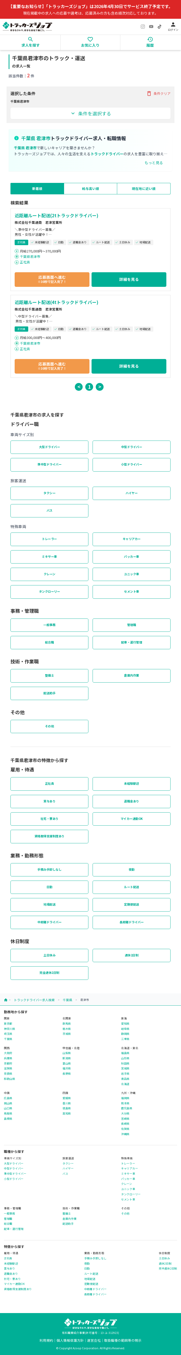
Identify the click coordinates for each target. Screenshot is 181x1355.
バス (50, 510)
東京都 (8, 1023)
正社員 (25, 261)
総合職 (49, 642)
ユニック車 (131, 574)
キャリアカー (132, 539)
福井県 (67, 1068)
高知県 (67, 1113)
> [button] (99, 386)
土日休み (49, 955)
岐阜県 (125, 1029)
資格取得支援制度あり (50, 836)
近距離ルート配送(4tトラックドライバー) (56, 302)
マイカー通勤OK (132, 818)
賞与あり (49, 801)
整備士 (49, 675)
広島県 (8, 1098)
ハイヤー (132, 493)
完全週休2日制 (49, 972)
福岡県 (125, 1098)
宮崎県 (125, 1119)
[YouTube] (151, 26)
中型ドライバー (131, 447)
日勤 (50, 887)
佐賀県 (125, 1129)
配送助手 (49, 693)
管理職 (131, 625)
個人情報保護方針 (70, 1340)
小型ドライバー (131, 464)
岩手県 (125, 1073)
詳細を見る (129, 279)
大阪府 (8, 1053)
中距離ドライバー (49, 922)
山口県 (8, 1108)
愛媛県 (67, 1098)
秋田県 (125, 1063)
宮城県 (125, 1068)
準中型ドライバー (49, 464)
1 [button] (89, 386)
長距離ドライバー (132, 922)
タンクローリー (49, 591)
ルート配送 (131, 887)
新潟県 (67, 1058)
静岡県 (125, 1034)
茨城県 (67, 1034)
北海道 (125, 1084)
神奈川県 (9, 1029)
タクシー (49, 493)
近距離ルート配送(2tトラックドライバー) (56, 215)
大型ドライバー (49, 447)
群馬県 (67, 1023)
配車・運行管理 (131, 642)
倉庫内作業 (131, 675)
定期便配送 (131, 904)
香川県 (67, 1103)
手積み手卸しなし (49, 869)
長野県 (67, 1073)
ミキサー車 (49, 556)
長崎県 (125, 1123)
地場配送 (49, 904)
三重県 (125, 1039)
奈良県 (8, 1073)
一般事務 (49, 625)
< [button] (78, 386)
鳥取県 (8, 1113)
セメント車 (131, 591)
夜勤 (132, 869)
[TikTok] (159, 26)
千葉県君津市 (30, 256)
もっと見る (154, 162)
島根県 (8, 1119)
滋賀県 (8, 1068)
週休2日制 (132, 955)
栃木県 (67, 1029)
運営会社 (94, 1340)
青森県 (125, 1079)
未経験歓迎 (131, 783)
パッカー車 (131, 556)
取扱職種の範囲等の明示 (123, 1340)
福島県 (125, 1053)
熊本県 (125, 1103)
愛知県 (125, 1023)
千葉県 (67, 1000)
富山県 (67, 1063)
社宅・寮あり (50, 818)
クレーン (49, 574)
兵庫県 (8, 1058)
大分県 (125, 1113)
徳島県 (67, 1108)
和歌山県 (9, 1079)
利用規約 (46, 1340)
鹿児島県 (126, 1108)
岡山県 (8, 1103)
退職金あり (131, 801)
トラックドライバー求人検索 (34, 1000)
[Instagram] (143, 26)
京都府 (8, 1063)
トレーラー (49, 539)
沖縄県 (125, 1134)
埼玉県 (8, 1034)
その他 (49, 726)
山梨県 (67, 1053)
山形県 (125, 1058)
